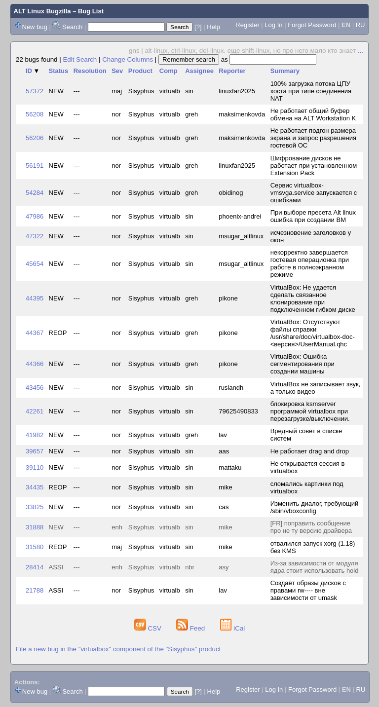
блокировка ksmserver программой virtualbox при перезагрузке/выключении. (310, 411)
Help (213, 27)
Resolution (90, 70)
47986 (34, 216)
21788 (34, 590)
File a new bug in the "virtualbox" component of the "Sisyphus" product (118, 649)
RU (360, 25)
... (360, 50)
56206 (34, 138)
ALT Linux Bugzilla (42, 11)
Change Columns (127, 59)
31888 (34, 527)
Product (140, 70)
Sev (117, 70)
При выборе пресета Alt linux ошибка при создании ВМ (313, 216)
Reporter (232, 70)
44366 (34, 364)
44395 (34, 298)
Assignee (199, 70)
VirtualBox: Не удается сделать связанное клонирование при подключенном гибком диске (312, 298)
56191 (34, 165)
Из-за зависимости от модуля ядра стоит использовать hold (314, 566)
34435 (34, 487)
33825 (34, 507)
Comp (168, 70)
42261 (34, 411)
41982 (34, 435)
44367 (34, 332)
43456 (34, 387)
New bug (34, 27)
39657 (34, 451)
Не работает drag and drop (309, 451)
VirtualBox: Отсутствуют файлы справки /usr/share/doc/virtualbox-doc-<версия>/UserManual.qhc (312, 333)
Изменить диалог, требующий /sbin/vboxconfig (314, 507)
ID (32, 70)
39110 (34, 467)
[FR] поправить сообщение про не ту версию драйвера (311, 527)
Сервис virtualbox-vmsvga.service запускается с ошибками (313, 193)
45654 (34, 263)
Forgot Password (312, 25)
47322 (34, 236)
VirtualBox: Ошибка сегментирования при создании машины (302, 364)
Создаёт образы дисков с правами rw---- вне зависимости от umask (308, 590)
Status (59, 70)
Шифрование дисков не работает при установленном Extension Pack (313, 165)
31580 (34, 547)
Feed (191, 628)
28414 (34, 567)
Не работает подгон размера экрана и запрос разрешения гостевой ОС (313, 138)
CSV (148, 628)
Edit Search (80, 59)
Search (72, 27)
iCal (232, 628)
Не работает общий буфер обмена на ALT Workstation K (313, 114)
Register (247, 25)
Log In (273, 25)
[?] (197, 27)
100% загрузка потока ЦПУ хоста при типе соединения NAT (311, 91)
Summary (285, 70)
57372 (34, 91)
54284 (34, 192)
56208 (34, 114)
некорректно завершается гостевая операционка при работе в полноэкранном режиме (309, 263)
